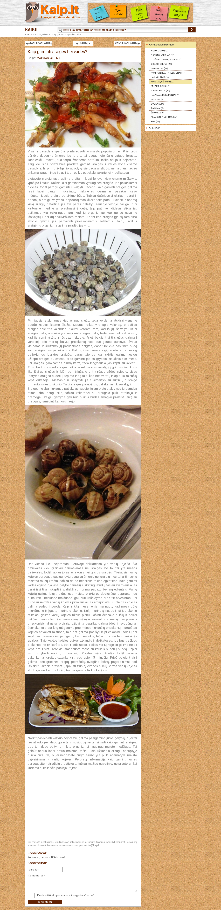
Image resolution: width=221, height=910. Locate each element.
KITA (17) (155, 121)
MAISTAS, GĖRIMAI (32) (162, 81)
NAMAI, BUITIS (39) (160, 90)
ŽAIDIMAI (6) (157, 108)
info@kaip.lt (93, 845)
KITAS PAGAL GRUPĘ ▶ (127, 43)
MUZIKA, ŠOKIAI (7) (160, 86)
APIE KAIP (154, 128)
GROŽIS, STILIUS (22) (161, 64)
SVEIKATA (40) (158, 104)
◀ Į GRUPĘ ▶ (83, 43)
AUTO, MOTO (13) (159, 50)
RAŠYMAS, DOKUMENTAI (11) (165, 95)
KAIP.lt (31, 30)
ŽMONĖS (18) (157, 112)
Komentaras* (82, 883)
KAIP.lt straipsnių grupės (162, 44)
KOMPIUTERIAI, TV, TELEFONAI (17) (168, 73)
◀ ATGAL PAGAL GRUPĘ (39, 43)
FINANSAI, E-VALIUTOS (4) (164, 117)
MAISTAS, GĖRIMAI (41, 34)
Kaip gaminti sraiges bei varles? (67, 34)
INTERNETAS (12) (159, 68)
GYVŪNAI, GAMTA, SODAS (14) (166, 59)
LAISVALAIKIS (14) (160, 77)
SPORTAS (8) (157, 99)
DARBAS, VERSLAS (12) (163, 55)
